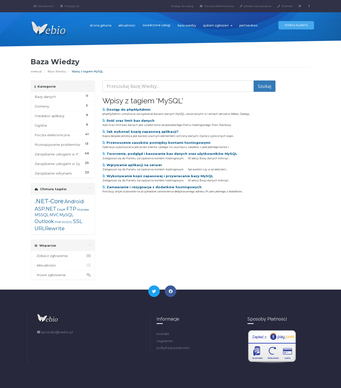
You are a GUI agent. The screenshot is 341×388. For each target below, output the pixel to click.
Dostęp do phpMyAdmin (126, 109)
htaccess (83, 209)
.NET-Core (49, 201)
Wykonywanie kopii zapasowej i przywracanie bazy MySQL (157, 176)
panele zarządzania (255, 6)
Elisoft (61, 209)
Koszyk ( (69, 6)
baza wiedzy (187, 25)
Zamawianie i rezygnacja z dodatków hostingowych (152, 187)
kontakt (163, 334)
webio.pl (36, 71)
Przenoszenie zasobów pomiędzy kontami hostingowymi (156, 143)
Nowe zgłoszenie (63, 275)
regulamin (165, 341)
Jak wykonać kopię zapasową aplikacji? (140, 132)
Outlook (44, 221)
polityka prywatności (173, 348)
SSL (77, 221)
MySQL (66, 215)
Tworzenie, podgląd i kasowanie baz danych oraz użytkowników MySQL (169, 154)
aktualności (126, 25)
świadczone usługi (156, 25)
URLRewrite (50, 228)
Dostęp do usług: (182, 6)
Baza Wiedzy (57, 71)
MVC (54, 215)
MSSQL (42, 215)
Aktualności (44, 6)
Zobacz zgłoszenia (63, 256)
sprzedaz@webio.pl (55, 332)
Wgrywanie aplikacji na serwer (132, 165)
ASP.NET (45, 209)
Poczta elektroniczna (217, 6)
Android (74, 201)
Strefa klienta (296, 25)
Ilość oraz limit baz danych (128, 120)
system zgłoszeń (217, 25)
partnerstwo (248, 25)
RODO (67, 222)
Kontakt (285, 6)
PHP (58, 222)
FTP (71, 209)
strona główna (100, 25)
